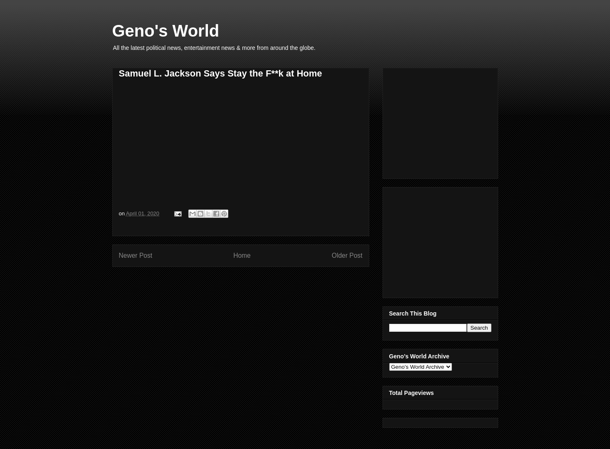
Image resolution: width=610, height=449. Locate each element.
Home (242, 255)
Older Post (347, 255)
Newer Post (136, 255)
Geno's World (166, 31)
